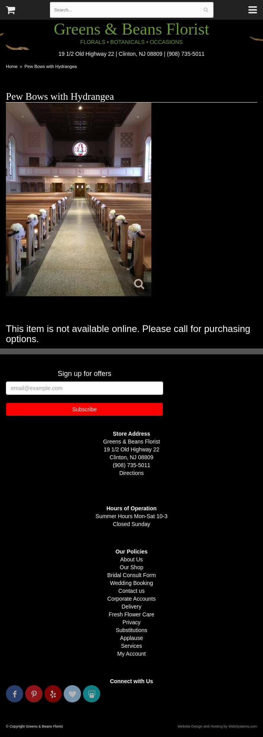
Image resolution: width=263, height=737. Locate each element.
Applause (131, 638)
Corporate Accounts (131, 599)
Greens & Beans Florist (131, 29)
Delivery (131, 606)
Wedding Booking (131, 583)
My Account (131, 654)
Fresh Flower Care (131, 614)
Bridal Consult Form (131, 575)
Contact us (131, 591)
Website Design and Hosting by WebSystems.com (217, 726)
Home (12, 66)
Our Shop (131, 567)
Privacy (132, 622)
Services (131, 646)
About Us (131, 559)
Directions (131, 473)
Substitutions (131, 630)
